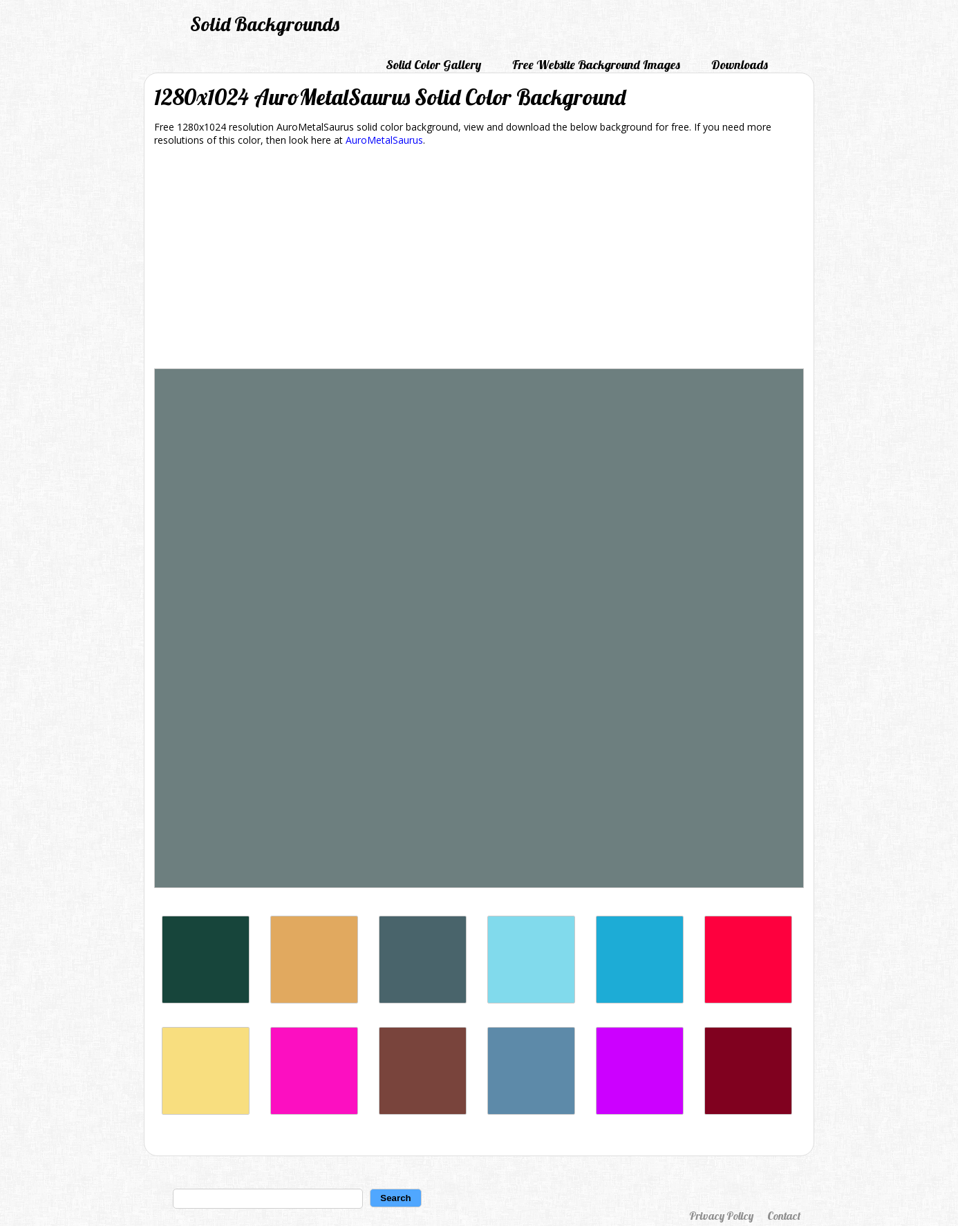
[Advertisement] (479, 260)
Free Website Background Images (596, 65)
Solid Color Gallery (433, 65)
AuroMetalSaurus (384, 140)
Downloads (739, 65)
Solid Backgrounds (264, 24)
